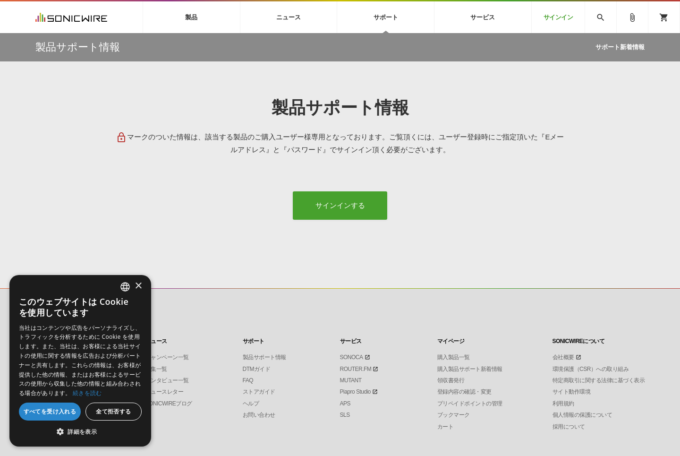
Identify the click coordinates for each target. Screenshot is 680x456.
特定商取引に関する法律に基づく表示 (598, 380)
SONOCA (351, 357)
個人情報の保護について (582, 415)
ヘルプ (251, 403)
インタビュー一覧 (167, 380)
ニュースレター (164, 391)
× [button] (138, 286)
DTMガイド (257, 369)
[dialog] (80, 361)
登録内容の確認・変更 (464, 391)
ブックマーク (453, 415)
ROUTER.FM (356, 369)
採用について (568, 426)
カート (445, 426)
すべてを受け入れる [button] (50, 411)
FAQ (248, 380)
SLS (345, 415)
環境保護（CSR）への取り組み (590, 369)
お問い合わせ (259, 415)
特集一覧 (156, 369)
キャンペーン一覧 (167, 357)
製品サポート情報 (264, 357)
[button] (80, 432)
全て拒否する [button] (113, 411)
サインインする (340, 205)
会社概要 (563, 357)
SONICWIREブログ (168, 403)
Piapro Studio (355, 391)
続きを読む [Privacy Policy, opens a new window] (87, 393)
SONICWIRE (71, 17)
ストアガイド (259, 391)
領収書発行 (451, 380)
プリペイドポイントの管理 (469, 403)
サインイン (558, 17)
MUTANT (351, 380)
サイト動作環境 (571, 391)
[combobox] (125, 287)
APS (345, 403)
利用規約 (563, 403)
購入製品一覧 (453, 357)
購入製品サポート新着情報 (469, 369)
